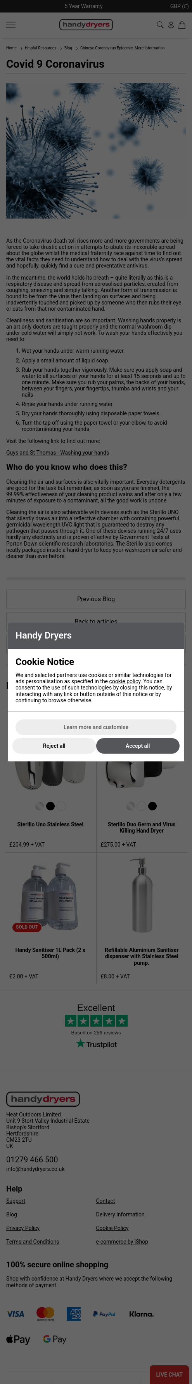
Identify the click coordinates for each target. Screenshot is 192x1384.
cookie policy (125, 681)
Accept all (138, 746)
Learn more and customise (96, 727)
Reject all (54, 746)
